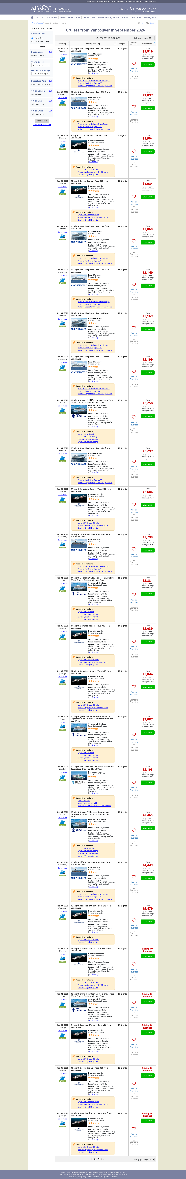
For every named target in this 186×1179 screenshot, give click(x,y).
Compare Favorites (134, 77)
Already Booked (105, 1)
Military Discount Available (88, 803)
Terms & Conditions (93, 1177)
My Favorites (91, 1)
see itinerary (93, 73)
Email (152, 23)
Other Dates (62, 54)
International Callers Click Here (143, 11)
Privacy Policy (82, 1177)
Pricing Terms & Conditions (109, 1177)
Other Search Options (42, 124)
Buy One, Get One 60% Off (88, 439)
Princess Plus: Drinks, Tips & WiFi (90, 83)
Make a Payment (150, 1)
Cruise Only (38, 38)
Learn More (147, 65)
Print (142, 23)
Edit (50, 52)
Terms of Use (72, 1177)
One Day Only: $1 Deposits (88, 174)
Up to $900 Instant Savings (88, 442)
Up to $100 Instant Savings (88, 436)
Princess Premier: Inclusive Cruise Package (93, 80)
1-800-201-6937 (144, 8)
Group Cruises (119, 1)
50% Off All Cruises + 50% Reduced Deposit (94, 806)
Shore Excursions (134, 1)
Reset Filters (42, 120)
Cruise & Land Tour (41, 41)
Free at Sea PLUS (84, 801)
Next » (101, 1159)
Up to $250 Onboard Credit (88, 169)
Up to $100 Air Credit (86, 434)
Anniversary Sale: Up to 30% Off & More (93, 172)
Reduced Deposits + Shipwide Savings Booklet (95, 86)
